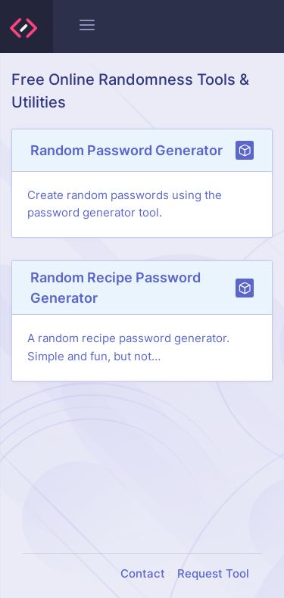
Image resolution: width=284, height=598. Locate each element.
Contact (142, 574)
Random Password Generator (126, 150)
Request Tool (213, 574)
